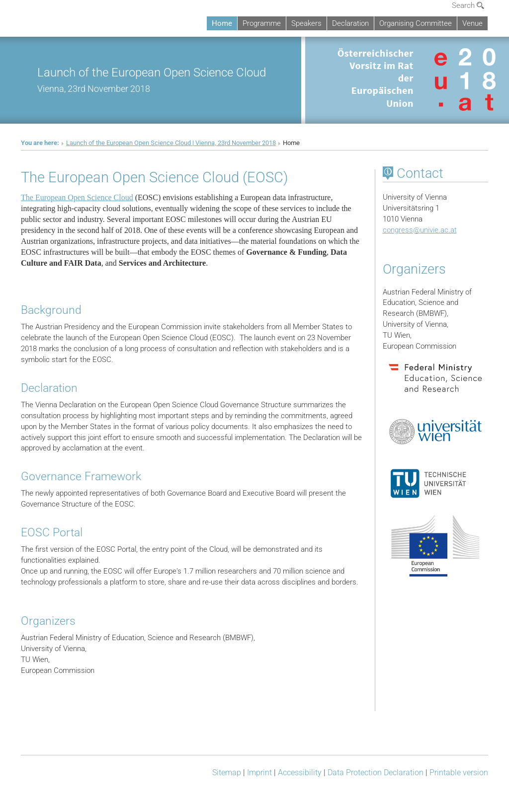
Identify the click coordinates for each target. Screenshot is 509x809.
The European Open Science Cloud (77, 197)
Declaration (350, 23)
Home (222, 23)
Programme (262, 23)
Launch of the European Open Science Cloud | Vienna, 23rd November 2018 (171, 143)
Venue (472, 23)
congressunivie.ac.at (420, 229)
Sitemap (226, 772)
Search (468, 5)
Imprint (259, 772)
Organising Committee (415, 23)
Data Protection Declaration (376, 772)
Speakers (306, 23)
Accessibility (300, 772)
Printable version (458, 772)
